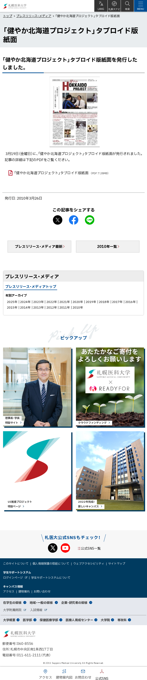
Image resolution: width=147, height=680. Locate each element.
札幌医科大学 (14, 6)
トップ (7, 16)
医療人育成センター (79, 620)
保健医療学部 (49, 620)
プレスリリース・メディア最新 (38, 246)
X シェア (57, 220)
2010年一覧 (107, 246)
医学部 (27, 620)
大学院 (105, 620)
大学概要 (9, 620)
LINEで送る (89, 220)
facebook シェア (73, 220)
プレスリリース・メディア (33, 16)
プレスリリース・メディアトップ (30, 286)
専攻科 (122, 620)
